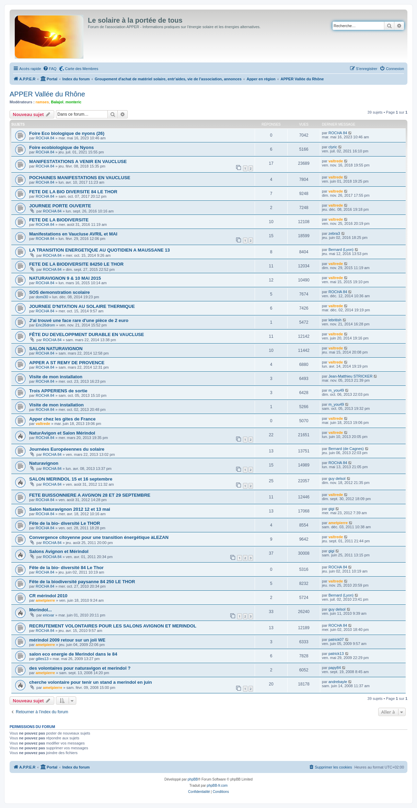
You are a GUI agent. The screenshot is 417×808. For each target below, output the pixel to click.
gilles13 (42, 659)
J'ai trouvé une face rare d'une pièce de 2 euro (78, 320)
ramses (42, 102)
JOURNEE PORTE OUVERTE (60, 205)
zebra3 (334, 233)
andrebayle (337, 682)
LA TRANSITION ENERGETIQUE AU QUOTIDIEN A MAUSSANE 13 (99, 250)
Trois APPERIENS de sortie (58, 390)
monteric (73, 102)
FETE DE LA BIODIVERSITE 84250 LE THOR (76, 264)
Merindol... (40, 609)
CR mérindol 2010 (48, 595)
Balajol (57, 102)
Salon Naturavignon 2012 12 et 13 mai (69, 509)
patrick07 (336, 639)
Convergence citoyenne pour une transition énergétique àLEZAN (99, 537)
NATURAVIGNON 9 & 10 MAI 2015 (65, 278)
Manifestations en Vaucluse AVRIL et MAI (73, 233)
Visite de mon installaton (55, 376)
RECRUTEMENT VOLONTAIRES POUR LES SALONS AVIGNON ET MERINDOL (112, 625)
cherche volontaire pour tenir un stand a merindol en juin (90, 682)
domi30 (42, 297)
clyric (332, 147)
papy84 (334, 668)
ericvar (48, 615)
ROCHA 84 (45, 138)
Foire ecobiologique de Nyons (61, 147)
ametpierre (338, 523)
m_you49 (336, 390)
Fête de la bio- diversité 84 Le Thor (66, 567)
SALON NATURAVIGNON (56, 348)
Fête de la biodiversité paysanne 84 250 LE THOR (82, 581)
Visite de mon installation (56, 404)
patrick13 (336, 653)
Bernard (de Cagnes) (346, 449)
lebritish (334, 320)
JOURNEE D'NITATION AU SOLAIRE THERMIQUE (82, 306)
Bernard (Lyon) (341, 249)
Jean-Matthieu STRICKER (350, 376)
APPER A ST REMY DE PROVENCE (66, 362)
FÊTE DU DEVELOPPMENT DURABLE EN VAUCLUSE (86, 334)
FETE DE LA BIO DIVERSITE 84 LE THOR (73, 191)
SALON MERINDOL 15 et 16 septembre (70, 479)
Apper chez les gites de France (62, 419)
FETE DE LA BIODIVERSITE (59, 219)
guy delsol (337, 478)
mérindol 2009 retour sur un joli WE (67, 640)
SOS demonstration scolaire (59, 292)
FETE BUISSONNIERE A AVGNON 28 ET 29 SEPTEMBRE (89, 495)
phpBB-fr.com (217, 785)
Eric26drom (45, 325)
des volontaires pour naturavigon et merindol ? (79, 668)
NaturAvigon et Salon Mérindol (62, 433)
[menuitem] (50, 69)
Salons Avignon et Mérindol (59, 551)
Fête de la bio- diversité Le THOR (64, 523)
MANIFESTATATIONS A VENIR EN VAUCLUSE (78, 161)
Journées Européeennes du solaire (66, 449)
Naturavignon (43, 463)
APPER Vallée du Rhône (47, 94)
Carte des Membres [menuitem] (82, 69)
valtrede (335, 161)
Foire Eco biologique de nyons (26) (66, 133)
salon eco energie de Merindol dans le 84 (73, 654)
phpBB (193, 779)
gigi (331, 509)
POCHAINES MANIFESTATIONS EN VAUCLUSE (79, 177)
